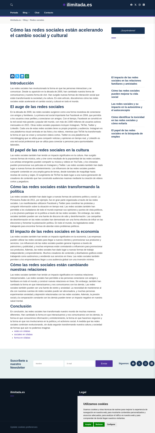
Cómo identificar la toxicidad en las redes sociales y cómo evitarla (127, 120)
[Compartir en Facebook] (12, 76)
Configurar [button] (111, 424)
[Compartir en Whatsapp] (27, 76)
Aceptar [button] (88, 424)
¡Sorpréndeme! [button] (128, 30)
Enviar (104, 363)
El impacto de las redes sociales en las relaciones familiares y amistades (126, 80)
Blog (26, 13)
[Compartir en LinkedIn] (22, 76)
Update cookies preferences (23, 427)
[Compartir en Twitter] (17, 76)
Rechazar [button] (99, 424)
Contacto (48, 13)
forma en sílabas (22, 338)
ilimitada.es (77, 4)
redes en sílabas (22, 331)
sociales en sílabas (23, 334)
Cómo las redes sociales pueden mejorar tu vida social (125, 93)
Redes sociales (37, 20)
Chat (37, 13)
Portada (14, 13)
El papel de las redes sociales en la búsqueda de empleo (127, 133)
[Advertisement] (56, 57)
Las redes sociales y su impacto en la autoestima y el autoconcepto (126, 107)
